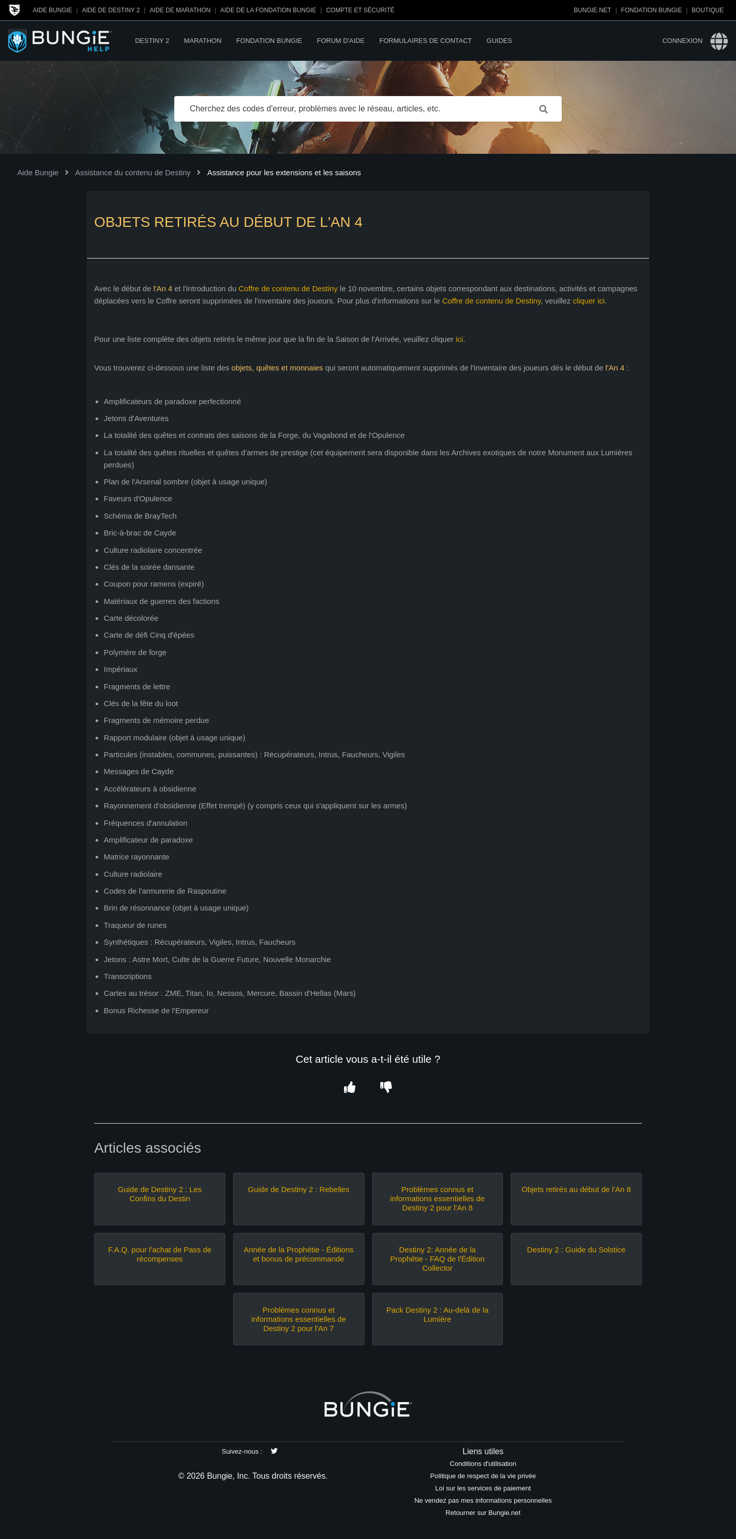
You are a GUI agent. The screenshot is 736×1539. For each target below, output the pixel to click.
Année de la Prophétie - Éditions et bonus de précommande (299, 1254)
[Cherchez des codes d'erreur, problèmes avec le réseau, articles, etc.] (368, 109)
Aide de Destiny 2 (111, 10)
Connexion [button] (682, 40)
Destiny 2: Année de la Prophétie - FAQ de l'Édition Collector (437, 1258)
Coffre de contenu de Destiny (288, 288)
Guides (499, 40)
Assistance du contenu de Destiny (133, 172)
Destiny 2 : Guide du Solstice (576, 1249)
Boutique (708, 10)
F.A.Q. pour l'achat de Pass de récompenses (160, 1254)
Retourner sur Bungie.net (483, 1513)
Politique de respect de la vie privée (483, 1476)
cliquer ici (589, 300)
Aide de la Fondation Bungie (268, 10)
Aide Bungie (52, 10)
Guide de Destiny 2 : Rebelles (298, 1189)
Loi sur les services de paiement (483, 1488)
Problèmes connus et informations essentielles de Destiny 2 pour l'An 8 (437, 1198)
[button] (350, 1088)
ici (459, 339)
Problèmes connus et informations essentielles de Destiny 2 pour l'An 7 (298, 1319)
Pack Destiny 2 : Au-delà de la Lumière (437, 1314)
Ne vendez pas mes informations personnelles (483, 1500)
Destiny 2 (152, 40)
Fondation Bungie (651, 10)
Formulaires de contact (425, 40)
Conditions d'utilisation (483, 1463)
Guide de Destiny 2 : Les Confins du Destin (159, 1194)
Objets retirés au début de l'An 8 (576, 1189)
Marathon (202, 40)
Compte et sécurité (360, 10)
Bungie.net (592, 10)
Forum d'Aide (340, 40)
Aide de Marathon (180, 10)
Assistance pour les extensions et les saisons (284, 172)
